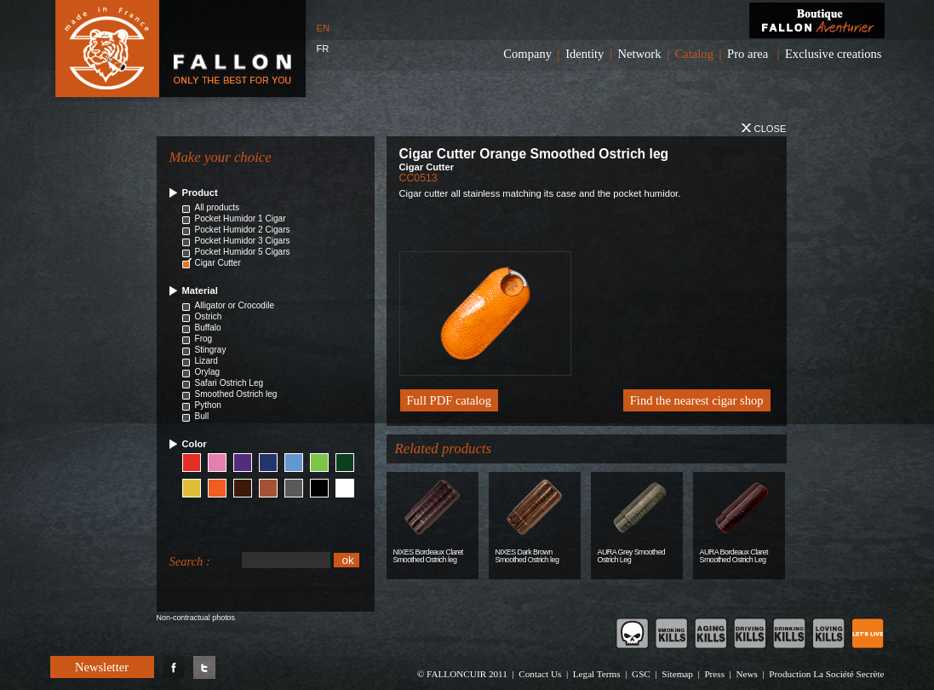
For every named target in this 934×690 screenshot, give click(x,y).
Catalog (694, 53)
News (746, 674)
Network (640, 53)
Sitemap (677, 674)
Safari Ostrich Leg (229, 383)
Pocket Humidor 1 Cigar (240, 218)
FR (323, 48)
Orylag (208, 372)
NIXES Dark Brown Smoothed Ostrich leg (527, 556)
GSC (641, 674)
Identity (584, 53)
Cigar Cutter (218, 262)
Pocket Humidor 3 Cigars (242, 240)
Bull (202, 416)
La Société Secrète (848, 674)
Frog (204, 338)
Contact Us (540, 674)
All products (217, 207)
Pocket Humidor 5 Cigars (242, 251)
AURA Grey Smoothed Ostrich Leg (632, 556)
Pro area (747, 53)
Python (208, 405)
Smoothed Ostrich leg (236, 394)
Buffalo (208, 327)
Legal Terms (597, 674)
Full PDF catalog (449, 400)
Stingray (210, 349)
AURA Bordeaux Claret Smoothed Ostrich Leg (734, 556)
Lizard (206, 360)
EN (323, 28)
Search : (189, 561)
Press (714, 674)
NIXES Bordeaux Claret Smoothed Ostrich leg (428, 556)
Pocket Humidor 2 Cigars (242, 229)
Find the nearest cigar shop (697, 400)
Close (764, 129)
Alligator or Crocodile (235, 305)
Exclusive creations (833, 53)
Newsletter (102, 667)
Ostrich (208, 316)
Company (527, 53)
